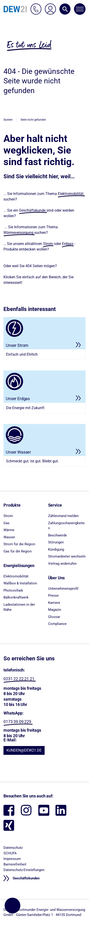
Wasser (9, 537)
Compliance (57, 624)
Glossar (54, 617)
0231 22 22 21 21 (18, 678)
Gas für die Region (17, 551)
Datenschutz (13, 848)
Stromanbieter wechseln (67, 556)
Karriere (54, 603)
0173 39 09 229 (17, 721)
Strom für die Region (19, 544)
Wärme (8, 530)
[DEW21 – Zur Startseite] (15, 9)
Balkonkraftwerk (16, 597)
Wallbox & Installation (20, 583)
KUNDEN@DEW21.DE (24, 750)
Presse (53, 595)
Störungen (56, 542)
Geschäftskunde (32, 210)
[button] (65, 9)
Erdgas (67, 243)
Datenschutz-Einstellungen (23, 870)
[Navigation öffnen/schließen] (80, 9)
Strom (48, 243)
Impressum (12, 859)
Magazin (54, 610)
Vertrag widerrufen (62, 563)
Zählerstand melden (63, 516)
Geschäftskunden (26, 878)
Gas (6, 523)
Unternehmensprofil (63, 588)
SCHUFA (10, 853)
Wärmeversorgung (18, 232)
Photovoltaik (13, 590)
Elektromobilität (70, 193)
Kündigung (56, 549)
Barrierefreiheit (14, 864)
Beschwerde (57, 535)
